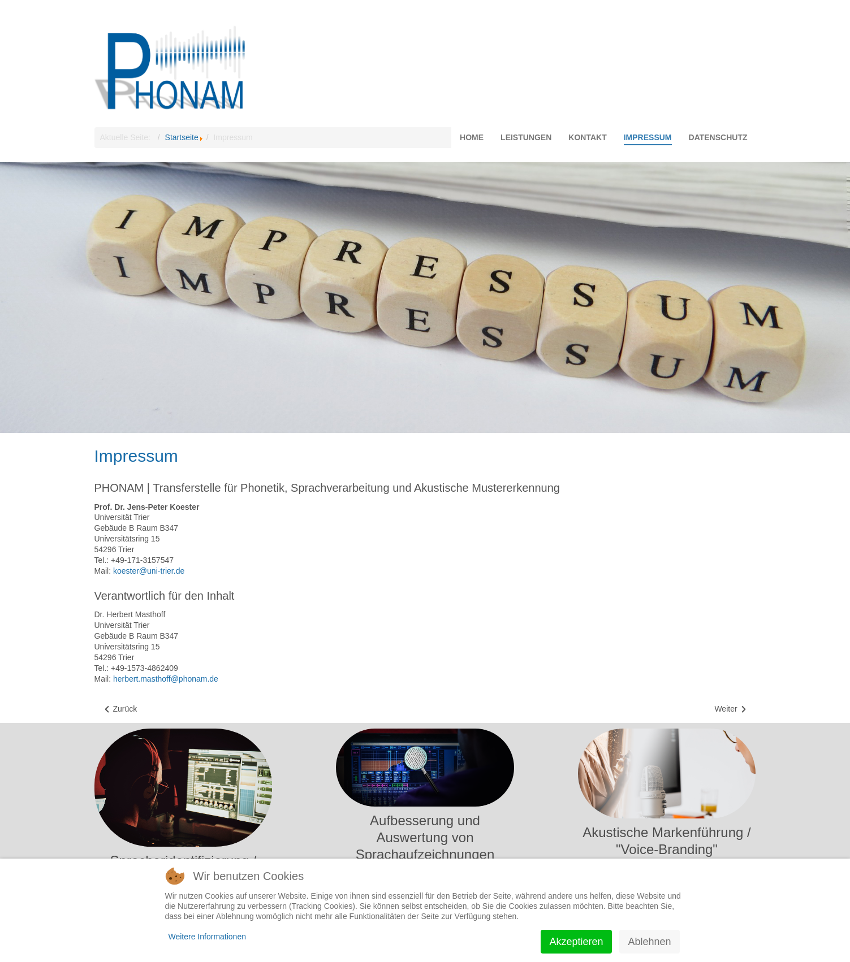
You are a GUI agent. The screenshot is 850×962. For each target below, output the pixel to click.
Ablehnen (649, 941)
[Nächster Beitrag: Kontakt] (731, 709)
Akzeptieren (576, 941)
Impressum (136, 456)
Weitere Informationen (207, 936)
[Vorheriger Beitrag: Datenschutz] (120, 709)
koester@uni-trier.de (148, 570)
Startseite (182, 137)
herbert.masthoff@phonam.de (165, 678)
